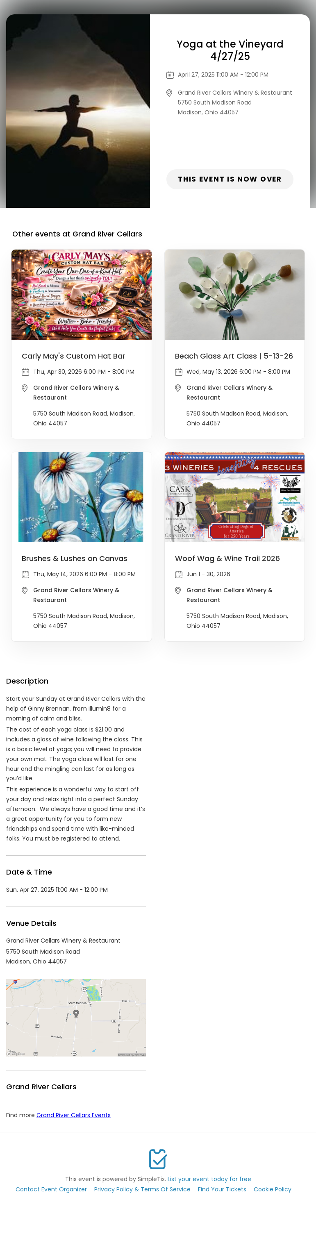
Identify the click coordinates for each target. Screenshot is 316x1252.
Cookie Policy (272, 1189)
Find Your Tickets (222, 1189)
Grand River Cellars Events (73, 1115)
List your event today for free (209, 1179)
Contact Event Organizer (51, 1189)
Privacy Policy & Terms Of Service (142, 1189)
